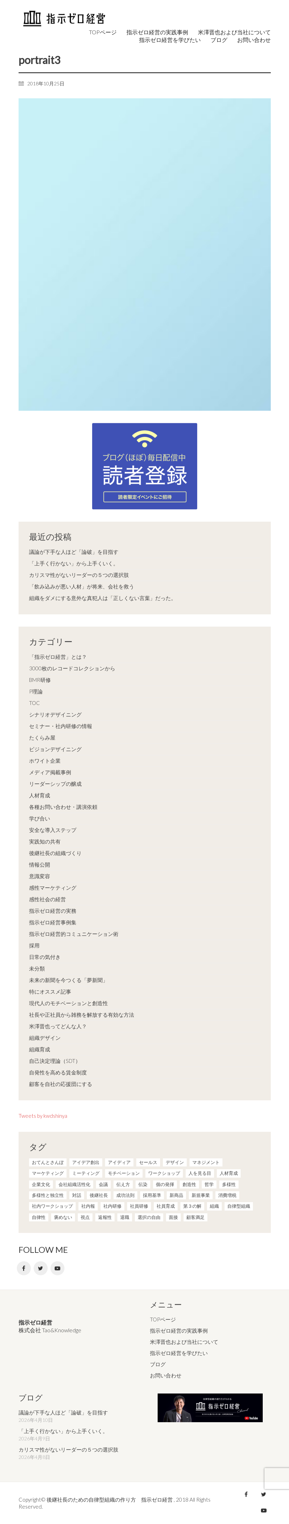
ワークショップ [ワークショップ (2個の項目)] (164, 1173)
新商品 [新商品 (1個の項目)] (176, 1195)
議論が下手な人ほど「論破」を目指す (73, 552)
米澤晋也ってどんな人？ (58, 1026)
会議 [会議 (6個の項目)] (103, 1184)
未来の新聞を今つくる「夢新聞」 (68, 980)
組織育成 (39, 1049)
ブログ (158, 1364)
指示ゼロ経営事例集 (52, 922)
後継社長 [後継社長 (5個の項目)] (99, 1195)
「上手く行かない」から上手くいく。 (73, 563)
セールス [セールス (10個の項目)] (148, 1162)
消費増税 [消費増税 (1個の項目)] (227, 1195)
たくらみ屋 (42, 737)
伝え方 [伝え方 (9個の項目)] (123, 1184)
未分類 (37, 968)
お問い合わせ (165, 1375)
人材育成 (39, 795)
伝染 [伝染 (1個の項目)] (142, 1184)
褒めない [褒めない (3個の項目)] (63, 1217)
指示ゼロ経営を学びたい (179, 1353)
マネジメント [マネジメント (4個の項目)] (206, 1162)
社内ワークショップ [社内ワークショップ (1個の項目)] (52, 1206)
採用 (34, 945)
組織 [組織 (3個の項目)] (214, 1206)
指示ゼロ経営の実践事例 (179, 1330)
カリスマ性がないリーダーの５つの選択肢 (79, 575)
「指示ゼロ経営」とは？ (58, 657)
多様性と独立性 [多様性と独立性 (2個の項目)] (48, 1195)
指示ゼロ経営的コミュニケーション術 (73, 934)
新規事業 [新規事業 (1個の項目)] (201, 1195)
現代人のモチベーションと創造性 (68, 1003)
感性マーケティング (52, 887)
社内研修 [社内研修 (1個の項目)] (112, 1206)
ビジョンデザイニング (55, 749)
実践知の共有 (45, 841)
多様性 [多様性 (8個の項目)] (229, 1184)
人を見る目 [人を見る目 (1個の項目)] (199, 1173)
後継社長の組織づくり (55, 853)
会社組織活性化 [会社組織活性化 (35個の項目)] (74, 1184)
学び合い (39, 818)
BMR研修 (40, 680)
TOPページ (163, 1319)
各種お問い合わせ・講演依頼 (63, 807)
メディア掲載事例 (50, 772)
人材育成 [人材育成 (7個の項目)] (229, 1173)
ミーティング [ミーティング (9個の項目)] (85, 1173)
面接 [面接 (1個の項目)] (173, 1217)
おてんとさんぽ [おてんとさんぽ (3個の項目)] (48, 1162)
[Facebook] (24, 1268)
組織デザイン (45, 1038)
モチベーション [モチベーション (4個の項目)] (124, 1173)
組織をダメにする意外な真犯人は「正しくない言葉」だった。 (102, 598)
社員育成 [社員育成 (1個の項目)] (166, 1206)
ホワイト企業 (45, 760)
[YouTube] (57, 1268)
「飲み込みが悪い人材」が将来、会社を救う (81, 586)
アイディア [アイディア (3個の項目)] (119, 1162)
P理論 (36, 691)
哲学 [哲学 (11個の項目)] (209, 1184)
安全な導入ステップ (52, 830)
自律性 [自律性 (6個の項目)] (39, 1217)
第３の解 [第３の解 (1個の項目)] (192, 1206)
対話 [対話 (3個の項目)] (76, 1195)
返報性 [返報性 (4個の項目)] (105, 1217)
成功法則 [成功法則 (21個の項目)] (125, 1195)
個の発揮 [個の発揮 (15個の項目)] (165, 1184)
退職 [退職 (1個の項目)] (124, 1217)
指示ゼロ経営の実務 (52, 911)
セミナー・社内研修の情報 (60, 726)
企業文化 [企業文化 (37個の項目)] (41, 1184)
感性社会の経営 (47, 899)
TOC (34, 703)
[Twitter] (41, 1268)
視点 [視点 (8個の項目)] (85, 1217)
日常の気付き (45, 957)
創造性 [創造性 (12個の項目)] (189, 1184)
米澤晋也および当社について (184, 1342)
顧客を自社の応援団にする (60, 1084)
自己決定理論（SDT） (55, 1061)
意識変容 (39, 876)
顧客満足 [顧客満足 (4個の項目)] (195, 1217)
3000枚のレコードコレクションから (72, 668)
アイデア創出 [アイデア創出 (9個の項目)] (85, 1162)
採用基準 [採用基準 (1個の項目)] (152, 1195)
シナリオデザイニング (55, 714)
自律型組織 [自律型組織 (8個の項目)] (238, 1206)
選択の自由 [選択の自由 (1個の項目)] (149, 1217)
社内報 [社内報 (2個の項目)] (88, 1206)
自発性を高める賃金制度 (58, 1072)
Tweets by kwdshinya (43, 1116)
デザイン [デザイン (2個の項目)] (175, 1162)
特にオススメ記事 (50, 991)
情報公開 (39, 864)
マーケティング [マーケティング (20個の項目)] (48, 1173)
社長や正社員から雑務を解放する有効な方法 (81, 1014)
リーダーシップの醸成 (55, 784)
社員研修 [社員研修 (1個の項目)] (139, 1206)
